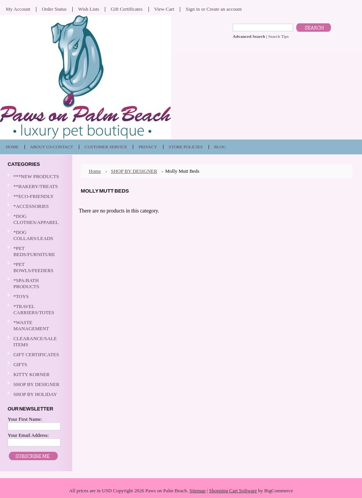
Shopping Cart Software (233, 490)
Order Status (54, 9)
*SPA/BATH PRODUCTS (26, 283)
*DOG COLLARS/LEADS (35, 235)
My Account (18, 9)
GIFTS (35, 365)
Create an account (223, 9)
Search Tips (278, 36)
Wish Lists (88, 9)
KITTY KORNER (31, 374)
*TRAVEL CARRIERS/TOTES (35, 309)
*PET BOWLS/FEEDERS (35, 267)
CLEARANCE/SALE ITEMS (35, 341)
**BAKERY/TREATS (35, 186)
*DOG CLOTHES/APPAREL (35, 219)
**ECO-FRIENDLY (33, 196)
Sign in (193, 9)
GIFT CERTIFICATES (36, 354)
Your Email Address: (28, 435)
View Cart (164, 9)
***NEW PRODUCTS (36, 176)
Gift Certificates (127, 9)
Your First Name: (25, 419)
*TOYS (35, 297)
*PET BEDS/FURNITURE (35, 251)
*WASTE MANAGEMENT (35, 325)
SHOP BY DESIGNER (35, 384)
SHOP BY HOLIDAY (35, 394)
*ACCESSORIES (35, 206)
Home (95, 171)
